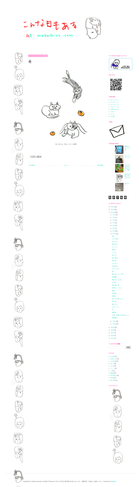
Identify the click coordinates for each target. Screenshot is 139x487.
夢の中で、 (115, 244)
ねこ (111, 363)
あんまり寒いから (117, 299)
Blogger (113, 481)
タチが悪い (115, 239)
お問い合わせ (114, 109)
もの (111, 366)
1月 (113, 215)
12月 (114, 324)
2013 (112, 209)
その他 (112, 361)
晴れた (114, 250)
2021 (112, 338)
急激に (114, 296)
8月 (113, 228)
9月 (113, 231)
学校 (111, 378)
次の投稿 (31, 165)
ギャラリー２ (114, 104)
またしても (115, 269)
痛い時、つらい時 (117, 274)
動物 (111, 373)
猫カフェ (115, 304)
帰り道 (114, 260)
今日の (114, 282)
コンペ (112, 368)
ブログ (112, 112)
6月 (113, 225)
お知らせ (113, 359)
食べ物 (112, 380)
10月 (114, 234)
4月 (113, 223)
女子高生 (113, 375)
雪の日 (127, 183)
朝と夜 (114, 301)
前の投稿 (100, 165)
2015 (112, 327)
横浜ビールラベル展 (127, 147)
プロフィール (114, 107)
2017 (112, 333)
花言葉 (114, 293)
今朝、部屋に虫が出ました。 (121, 315)
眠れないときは (117, 280)
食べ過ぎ (115, 258)
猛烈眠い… (115, 318)
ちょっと (115, 247)
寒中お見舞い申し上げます (127, 176)
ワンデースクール (127, 156)
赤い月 (114, 255)
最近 (113, 290)
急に (113, 236)
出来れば (115, 266)
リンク (112, 114)
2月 (113, 217)
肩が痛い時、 (116, 285)
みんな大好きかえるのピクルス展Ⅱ (127, 167)
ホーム (66, 165)
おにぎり (115, 241)
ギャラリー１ (114, 102)
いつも (114, 252)
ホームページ (114, 100)
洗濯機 (114, 277)
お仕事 (112, 116)
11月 (114, 321)
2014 (112, 212)
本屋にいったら (117, 288)
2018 (112, 335)
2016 (112, 330)
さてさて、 (115, 263)
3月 (113, 220)
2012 (112, 207)
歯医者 (114, 312)
